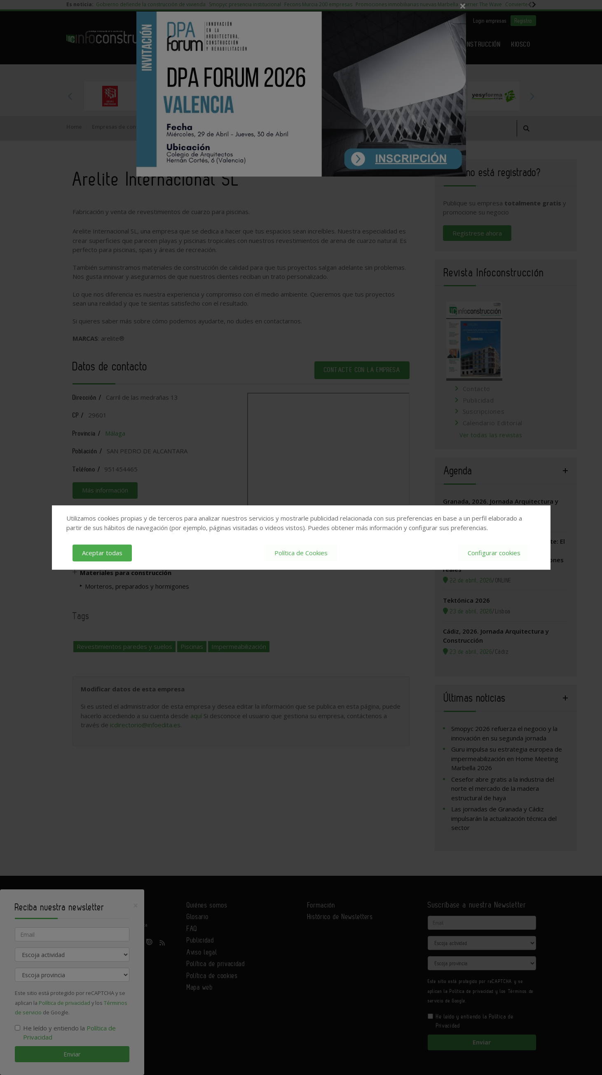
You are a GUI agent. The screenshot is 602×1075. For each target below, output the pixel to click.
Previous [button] (70, 96)
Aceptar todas (102, 553)
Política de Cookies (301, 553)
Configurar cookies (494, 553)
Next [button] (532, 96)
